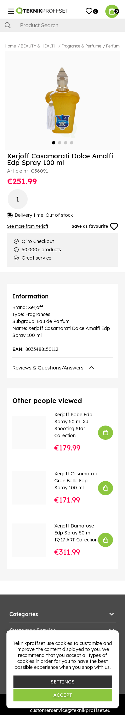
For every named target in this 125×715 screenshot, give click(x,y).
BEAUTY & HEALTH (39, 45)
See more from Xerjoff (27, 226)
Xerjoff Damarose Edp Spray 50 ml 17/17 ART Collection (76, 533)
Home (10, 45)
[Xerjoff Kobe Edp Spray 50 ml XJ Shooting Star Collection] (33, 432)
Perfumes (115, 45)
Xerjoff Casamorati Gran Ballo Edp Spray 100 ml (75, 481)
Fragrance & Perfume (81, 45)
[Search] (62, 25)
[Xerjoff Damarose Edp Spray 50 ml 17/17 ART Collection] (33, 540)
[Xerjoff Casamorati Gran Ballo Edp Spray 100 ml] (33, 488)
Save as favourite (95, 226)
